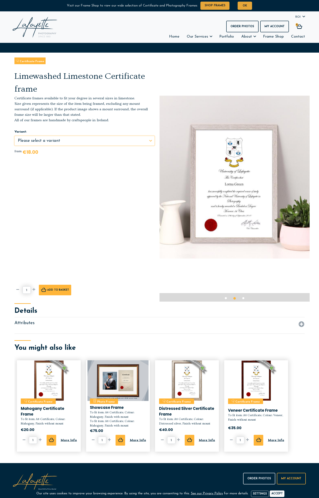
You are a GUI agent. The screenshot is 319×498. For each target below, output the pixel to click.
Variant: (20, 131)
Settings (260, 493)
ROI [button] (298, 16)
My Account (274, 26)
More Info (69, 440)
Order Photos (242, 26)
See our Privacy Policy (207, 493)
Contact (298, 37)
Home (174, 37)
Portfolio (226, 37)
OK (245, 5)
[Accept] (277, 493)
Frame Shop (273, 37)
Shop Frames (215, 5)
